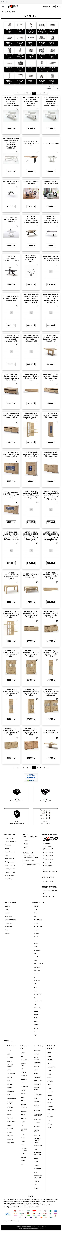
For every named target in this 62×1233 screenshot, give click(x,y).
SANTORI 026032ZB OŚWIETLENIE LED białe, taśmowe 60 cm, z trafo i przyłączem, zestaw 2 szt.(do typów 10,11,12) (11, 536)
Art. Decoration (11, 1073)
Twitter (26, 843)
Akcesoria (36, 906)
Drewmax (9, 1132)
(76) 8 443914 (48, 855)
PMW (35, 1184)
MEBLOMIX (37, 1110)
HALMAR (23, 1100)
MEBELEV (36, 1066)
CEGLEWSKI (10, 1107)
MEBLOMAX (37, 1101)
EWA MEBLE (10, 1143)
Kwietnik (36, 947)
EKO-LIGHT (10, 1135)
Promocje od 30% (10, 872)
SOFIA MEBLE (51, 1081)
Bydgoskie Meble (11, 1098)
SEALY (49, 1063)
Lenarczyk (23, 1157)
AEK (8, 1054)
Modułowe (37, 970)
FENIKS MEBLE (24, 1060)
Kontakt (7, 848)
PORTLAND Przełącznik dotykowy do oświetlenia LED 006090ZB (11, 298)
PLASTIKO (36, 1181)
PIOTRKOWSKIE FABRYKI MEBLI (38, 1176)
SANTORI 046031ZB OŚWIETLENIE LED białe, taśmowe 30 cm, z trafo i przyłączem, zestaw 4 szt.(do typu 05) (31, 536)
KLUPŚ (22, 1138)
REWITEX (50, 1060)
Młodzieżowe (9, 923)
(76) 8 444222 (48, 852)
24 (30, 93)
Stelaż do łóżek (38, 994)
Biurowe (7, 906)
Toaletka (36, 1014)
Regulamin (8, 845)
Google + (26, 847)
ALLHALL (9, 1061)
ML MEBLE (37, 1123)
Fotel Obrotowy (38, 919)
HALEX (22, 1097)
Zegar (35, 1035)
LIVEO (22, 1164)
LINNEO (23, 1161)
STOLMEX (50, 1099)
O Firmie (7, 855)
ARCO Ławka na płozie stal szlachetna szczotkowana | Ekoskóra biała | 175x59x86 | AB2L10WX (11, 101)
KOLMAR (23, 1141)
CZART (9, 1114)
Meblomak (36, 1098)
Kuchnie (7, 913)
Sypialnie (7, 933)
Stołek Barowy (38, 1001)
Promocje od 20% (10, 869)
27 (40, 93)
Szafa (35, 1004)
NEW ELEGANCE (38, 1145)
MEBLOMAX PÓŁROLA (37, 1106)
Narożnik (36, 974)
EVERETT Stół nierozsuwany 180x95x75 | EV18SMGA (11, 258)
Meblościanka (37, 967)
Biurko (35, 913)
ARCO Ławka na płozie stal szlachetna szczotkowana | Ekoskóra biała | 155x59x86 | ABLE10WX (51, 101)
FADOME (23, 1052)
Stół (35, 997)
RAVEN (49, 1052)
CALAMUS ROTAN (10, 1102)
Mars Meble (37, 1050)
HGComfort (24, 1111)
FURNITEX (23, 1072)
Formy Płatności (9, 852)
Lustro (35, 960)
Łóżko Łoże (37, 957)
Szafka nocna (37, 1008)
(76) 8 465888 (48, 859)
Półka (35, 977)
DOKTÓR (9, 1125)
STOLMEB (50, 1095)
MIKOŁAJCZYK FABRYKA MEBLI (38, 1115)
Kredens (36, 936)
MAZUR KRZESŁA (36, 1058)
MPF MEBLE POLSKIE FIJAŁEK (37, 1140)
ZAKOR (49, 1127)
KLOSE (22, 1134)
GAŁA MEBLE (24, 1079)
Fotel (35, 916)
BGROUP (9, 1087)
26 (37, 93)
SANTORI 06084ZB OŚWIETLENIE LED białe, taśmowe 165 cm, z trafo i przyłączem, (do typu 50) (31, 495)
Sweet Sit (50, 1102)
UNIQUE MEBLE (51, 1109)
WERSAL (50, 1120)
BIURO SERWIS (11, 1091)
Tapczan (36, 1011)
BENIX (9, 1080)
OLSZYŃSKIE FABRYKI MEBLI (38, 1153)
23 (27, 93)
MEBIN (36, 1070)
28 (44, 93)
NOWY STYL (37, 1149)
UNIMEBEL (50, 1106)
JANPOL (23, 1122)
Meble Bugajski (38, 1080)
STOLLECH (50, 1092)
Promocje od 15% (10, 865)
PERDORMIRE (37, 1168)
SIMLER (49, 1074)
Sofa (35, 991)
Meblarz (36, 1073)
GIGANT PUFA (24, 1086)
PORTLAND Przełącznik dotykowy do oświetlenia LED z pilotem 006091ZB (51, 258)
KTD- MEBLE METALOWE (24, 1149)
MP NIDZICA (37, 1135)
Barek (35, 909)
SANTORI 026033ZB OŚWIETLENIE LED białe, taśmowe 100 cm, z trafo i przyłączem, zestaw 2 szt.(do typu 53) (51, 495)
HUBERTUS (23, 1118)
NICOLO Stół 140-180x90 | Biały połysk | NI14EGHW (11, 219)
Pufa (35, 984)
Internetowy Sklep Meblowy (11, 1221)
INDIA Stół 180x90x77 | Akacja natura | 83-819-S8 (31, 143)
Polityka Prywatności (11, 841)
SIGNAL (49, 1070)
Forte (22, 1068)
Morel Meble (37, 1126)
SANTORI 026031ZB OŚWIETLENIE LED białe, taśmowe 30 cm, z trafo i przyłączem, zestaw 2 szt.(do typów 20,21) (51, 536)
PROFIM (36, 1188)
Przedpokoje (8, 926)
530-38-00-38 (47, 866)
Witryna (36, 1028)
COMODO (9, 1111)
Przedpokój (37, 980)
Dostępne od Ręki (10, 862)
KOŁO (22, 1145)
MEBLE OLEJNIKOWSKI (38, 1093)
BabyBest (9, 1077)
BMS (8, 1095)
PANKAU (36, 1165)
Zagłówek (36, 1031)
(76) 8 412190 (48, 862)
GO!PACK (23, 1090)
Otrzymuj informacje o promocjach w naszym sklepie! (31, 856)
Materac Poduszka (39, 964)
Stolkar (49, 1088)
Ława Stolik (37, 950)
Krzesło (36, 940)
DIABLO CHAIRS (11, 1121)
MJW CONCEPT (38, 1119)
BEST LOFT (10, 1084)
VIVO (49, 1113)
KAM (22, 1125)
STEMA (49, 1085)
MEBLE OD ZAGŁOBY (37, 1088)
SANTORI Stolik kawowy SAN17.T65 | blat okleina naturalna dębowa (31, 576)
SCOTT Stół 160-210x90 (51, 143)
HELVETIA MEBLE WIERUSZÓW (24, 1106)
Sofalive (49, 1077)
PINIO (35, 1172)
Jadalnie (7, 909)
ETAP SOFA (10, 1139)
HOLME (23, 1114)
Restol (49, 1056)
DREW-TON (10, 1128)
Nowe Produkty (9, 858)
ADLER (9, 1050)
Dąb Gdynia (10, 1118)
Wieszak (36, 1024)
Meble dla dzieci (9, 916)
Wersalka (36, 1021)
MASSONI (36, 1054)
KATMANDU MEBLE (24, 1129)
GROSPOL (23, 1093)
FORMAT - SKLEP (23, 1064)
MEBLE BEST (37, 1077)
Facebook (27, 840)
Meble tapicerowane (10, 919)
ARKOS (9, 1070)
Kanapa (36, 923)
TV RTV (36, 1018)
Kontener (36, 933)
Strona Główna (9, 838)
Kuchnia (36, 943)
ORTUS (36, 1158)
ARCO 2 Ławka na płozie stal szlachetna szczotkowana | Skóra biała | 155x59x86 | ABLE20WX (31, 101)
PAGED (36, 1161)
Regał (35, 987)
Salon (6, 930)
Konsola (36, 930)
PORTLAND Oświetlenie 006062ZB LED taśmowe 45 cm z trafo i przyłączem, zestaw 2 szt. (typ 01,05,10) (31, 298)
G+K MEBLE (24, 1075)
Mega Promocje (9, 875)
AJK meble (10, 1057)
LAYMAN (23, 1153)
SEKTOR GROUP (52, 1067)
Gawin (22, 1083)
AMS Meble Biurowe (10, 1065)
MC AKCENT (37, 1063)
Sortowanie (51, 86)
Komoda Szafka (38, 926)
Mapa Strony (8, 879)
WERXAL (50, 1124)
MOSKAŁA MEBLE (36, 1130)
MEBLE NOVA (37, 1084)
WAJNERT (50, 1117)
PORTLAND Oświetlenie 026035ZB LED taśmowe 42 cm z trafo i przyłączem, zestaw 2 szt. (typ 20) (51, 298)
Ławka (35, 953)
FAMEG (22, 1056)
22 (23, 93)
